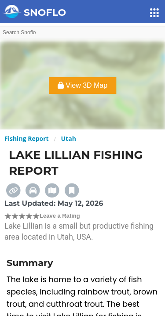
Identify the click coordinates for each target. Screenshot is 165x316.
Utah (68, 138)
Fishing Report (26, 138)
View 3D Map (82, 85)
